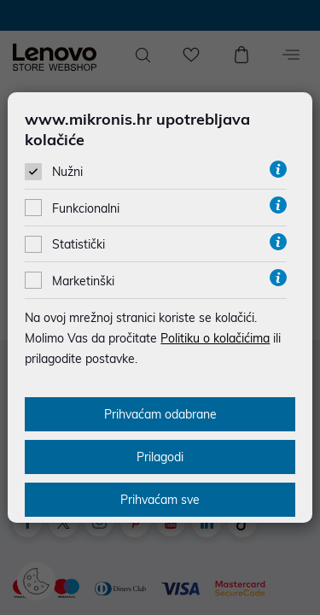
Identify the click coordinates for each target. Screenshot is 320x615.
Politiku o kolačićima (215, 338)
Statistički (78, 244)
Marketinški (83, 281)
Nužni (67, 171)
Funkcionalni (85, 208)
